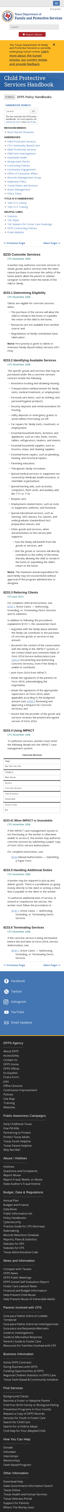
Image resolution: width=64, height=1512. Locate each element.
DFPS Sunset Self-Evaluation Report (26, 1282)
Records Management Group (24, 177)
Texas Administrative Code (20, 1252)
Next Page (50, 243)
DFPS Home (11, 1064)
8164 (14, 857)
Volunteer (9, 1452)
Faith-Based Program (17, 1465)
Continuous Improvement (20, 1090)
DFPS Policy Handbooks (34, 97)
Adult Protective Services (21, 149)
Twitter (12, 992)
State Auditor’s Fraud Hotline (21, 1184)
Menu (9, 96)
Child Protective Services (21, 141)
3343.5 (31, 701)
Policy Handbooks (14, 1218)
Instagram (14, 1002)
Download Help (13, 1481)
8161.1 (11, 606)
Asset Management (18, 189)
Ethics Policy (14, 193)
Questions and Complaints (20, 1171)
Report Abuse (30, 34)
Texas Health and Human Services (25, 1494)
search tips (31, 121)
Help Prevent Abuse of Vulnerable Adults (29, 1299)
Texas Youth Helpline (17, 1141)
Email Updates (15, 232)
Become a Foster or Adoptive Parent (26, 1400)
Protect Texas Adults (16, 1137)
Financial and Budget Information (25, 1290)
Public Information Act (17, 1213)
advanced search (13, 121)
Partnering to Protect (17, 1132)
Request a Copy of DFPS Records (24, 1413)
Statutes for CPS (13, 1248)
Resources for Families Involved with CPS (29, 1345)
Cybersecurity (12, 1222)
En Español (55, 9)
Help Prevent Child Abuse (19, 1295)
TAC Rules (13, 220)
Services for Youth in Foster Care (24, 1418)
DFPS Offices (11, 1068)
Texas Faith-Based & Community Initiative (30, 1379)
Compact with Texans (17, 1269)
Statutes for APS (13, 1244)
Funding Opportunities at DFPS (23, 1371)
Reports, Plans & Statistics (20, 1239)
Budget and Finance (16, 1205)
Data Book (10, 1209)
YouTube (13, 1012)
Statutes (12, 216)
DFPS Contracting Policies (22, 228)
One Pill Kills (11, 1128)
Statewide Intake (17, 157)
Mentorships (11, 1460)
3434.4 (15, 660)
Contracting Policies (18, 165)
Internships (10, 1456)
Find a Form (11, 1077)
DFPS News (10, 1273)
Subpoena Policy (16, 181)
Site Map (9, 1099)
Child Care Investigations (21, 153)
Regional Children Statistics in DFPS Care (29, 1375)
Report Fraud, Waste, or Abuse (22, 1179)
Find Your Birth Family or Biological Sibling (31, 1405)
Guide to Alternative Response (22, 1337)
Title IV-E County (17, 202)
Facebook (14, 981)
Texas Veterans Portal (17, 1498)
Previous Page (16, 243)
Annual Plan (11, 1200)
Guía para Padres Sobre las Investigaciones (31, 1324)
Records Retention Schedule (21, 1235)
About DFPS (11, 1051)
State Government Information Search (28, 1486)
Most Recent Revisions (20, 132)
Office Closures (12, 1086)
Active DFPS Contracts (17, 1362)
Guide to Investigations (18, 1333)
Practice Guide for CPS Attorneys (24, 1226)
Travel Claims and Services (22, 185)
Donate (8, 1447)
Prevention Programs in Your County (27, 1409)
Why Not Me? (11, 1150)
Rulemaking (11, 1231)
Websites (9, 1107)
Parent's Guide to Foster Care (22, 1341)
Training (9, 1103)
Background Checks (18, 161)
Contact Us (10, 1060)
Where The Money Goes (18, 1507)
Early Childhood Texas (17, 1124)
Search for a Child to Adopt (20, 1426)
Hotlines (8, 1166)
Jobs (6, 1081)
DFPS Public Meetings (17, 1277)
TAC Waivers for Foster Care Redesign (29, 224)
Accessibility (11, 1055)
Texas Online (11, 1490)
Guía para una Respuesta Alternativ (26, 1328)
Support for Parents (16, 1503)
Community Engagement (21, 169)
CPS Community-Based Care (23, 145)
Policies (8, 1094)
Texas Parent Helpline (17, 1145)
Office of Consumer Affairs (22, 173)
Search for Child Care (16, 1422)
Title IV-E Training (17, 206)
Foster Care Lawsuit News (20, 1286)
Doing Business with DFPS (20, 1367)
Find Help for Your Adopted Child (24, 1431)
